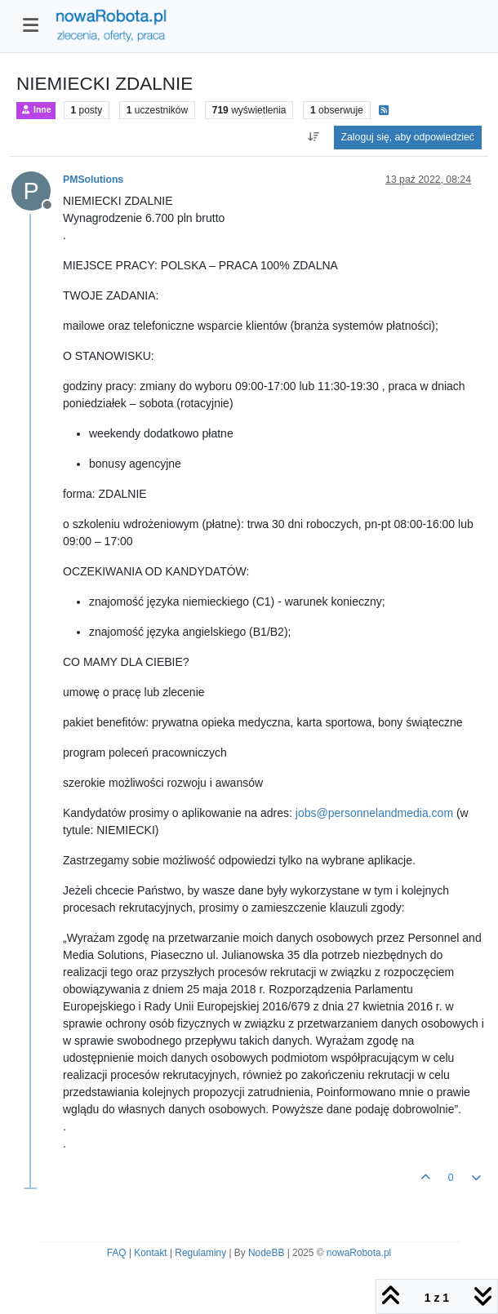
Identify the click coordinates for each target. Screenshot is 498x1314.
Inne (35, 109)
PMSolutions (93, 179)
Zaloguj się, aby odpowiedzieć (407, 137)
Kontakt (150, 1253)
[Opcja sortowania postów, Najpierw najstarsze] (313, 137)
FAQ (117, 1253)
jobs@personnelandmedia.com (374, 812)
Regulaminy (200, 1253)
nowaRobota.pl (359, 1253)
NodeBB (266, 1253)
